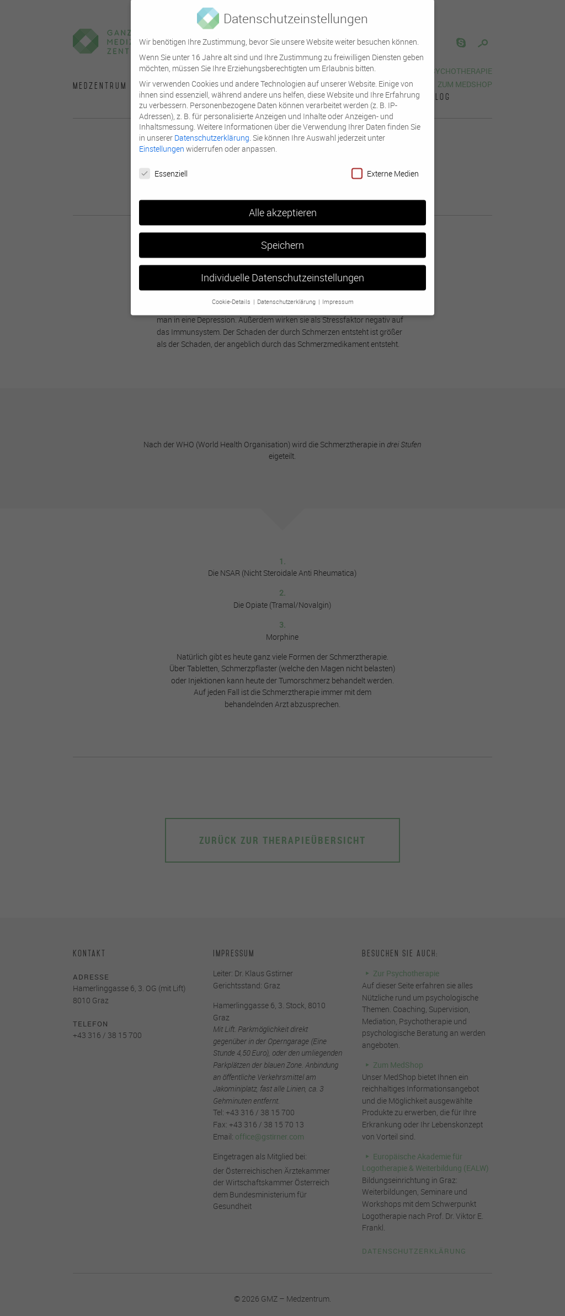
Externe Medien (385, 165)
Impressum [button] (338, 293)
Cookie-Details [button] (232, 293)
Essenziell (163, 165)
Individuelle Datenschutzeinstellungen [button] (282, 269)
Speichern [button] (282, 237)
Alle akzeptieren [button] (283, 204)
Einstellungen (161, 140)
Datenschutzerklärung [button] (287, 293)
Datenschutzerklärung (211, 129)
